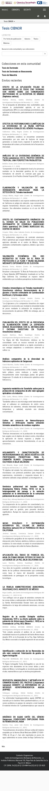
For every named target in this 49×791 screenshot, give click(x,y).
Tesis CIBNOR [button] (9, 21)
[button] (38, 16)
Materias (6, 43)
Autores (27, 39)
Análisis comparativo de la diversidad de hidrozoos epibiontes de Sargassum (23, 360)
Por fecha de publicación (12, 39)
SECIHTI (27, 9)
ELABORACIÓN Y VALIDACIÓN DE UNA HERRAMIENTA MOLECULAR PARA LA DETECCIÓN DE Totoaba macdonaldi (23, 190)
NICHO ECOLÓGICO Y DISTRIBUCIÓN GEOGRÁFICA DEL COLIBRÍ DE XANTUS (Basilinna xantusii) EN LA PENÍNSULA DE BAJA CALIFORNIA (23, 527)
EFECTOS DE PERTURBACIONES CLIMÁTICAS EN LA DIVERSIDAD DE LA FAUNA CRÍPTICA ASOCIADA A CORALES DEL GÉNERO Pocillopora (23, 126)
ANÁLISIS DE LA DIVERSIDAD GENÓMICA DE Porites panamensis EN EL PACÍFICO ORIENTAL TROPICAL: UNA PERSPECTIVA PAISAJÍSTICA (23, 158)
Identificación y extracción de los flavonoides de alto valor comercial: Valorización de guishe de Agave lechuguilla (23, 653)
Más (3, 746)
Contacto (19, 755)
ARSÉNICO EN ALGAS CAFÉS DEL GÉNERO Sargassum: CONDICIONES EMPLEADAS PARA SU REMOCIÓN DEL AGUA (23, 719)
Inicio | (5, 9)
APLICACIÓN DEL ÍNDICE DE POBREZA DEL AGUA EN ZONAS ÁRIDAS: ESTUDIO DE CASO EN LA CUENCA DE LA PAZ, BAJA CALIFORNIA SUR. (23, 557)
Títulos (35, 39)
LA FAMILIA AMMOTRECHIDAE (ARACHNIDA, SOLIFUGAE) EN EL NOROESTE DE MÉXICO (23, 588)
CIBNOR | (16, 9)
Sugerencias (28, 755)
